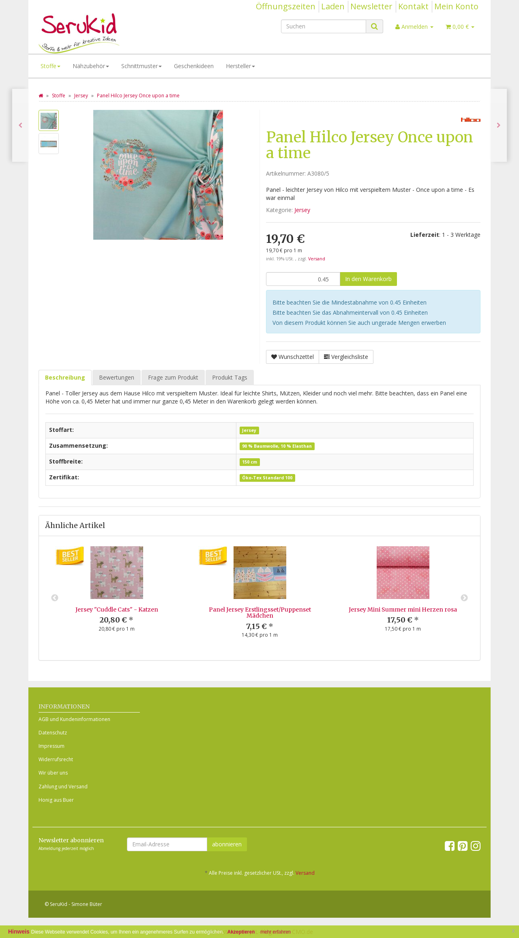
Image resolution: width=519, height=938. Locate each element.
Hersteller (240, 66)
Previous (54, 598)
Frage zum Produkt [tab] (173, 377)
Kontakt (413, 6)
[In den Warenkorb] (368, 279)
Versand (316, 259)
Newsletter (371, 6)
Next (464, 598)
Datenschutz (53, 732)
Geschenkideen (194, 66)
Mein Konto (456, 6)
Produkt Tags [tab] (229, 377)
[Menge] (303, 279)
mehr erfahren (275, 932)
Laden (333, 6)
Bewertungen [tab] (116, 377)
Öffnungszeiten (285, 6)
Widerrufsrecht (56, 759)
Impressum (51, 746)
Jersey (302, 210)
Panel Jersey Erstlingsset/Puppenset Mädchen (260, 612)
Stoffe (50, 66)
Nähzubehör (91, 66)
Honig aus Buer (56, 799)
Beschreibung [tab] (65, 377)
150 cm (249, 462)
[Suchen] (323, 26)
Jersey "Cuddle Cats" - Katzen (116, 609)
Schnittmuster (141, 66)
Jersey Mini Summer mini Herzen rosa (403, 609)
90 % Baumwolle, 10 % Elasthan (277, 446)
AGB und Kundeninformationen (74, 719)
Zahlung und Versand (63, 786)
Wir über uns (53, 772)
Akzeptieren (241, 932)
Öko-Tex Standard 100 (267, 478)
